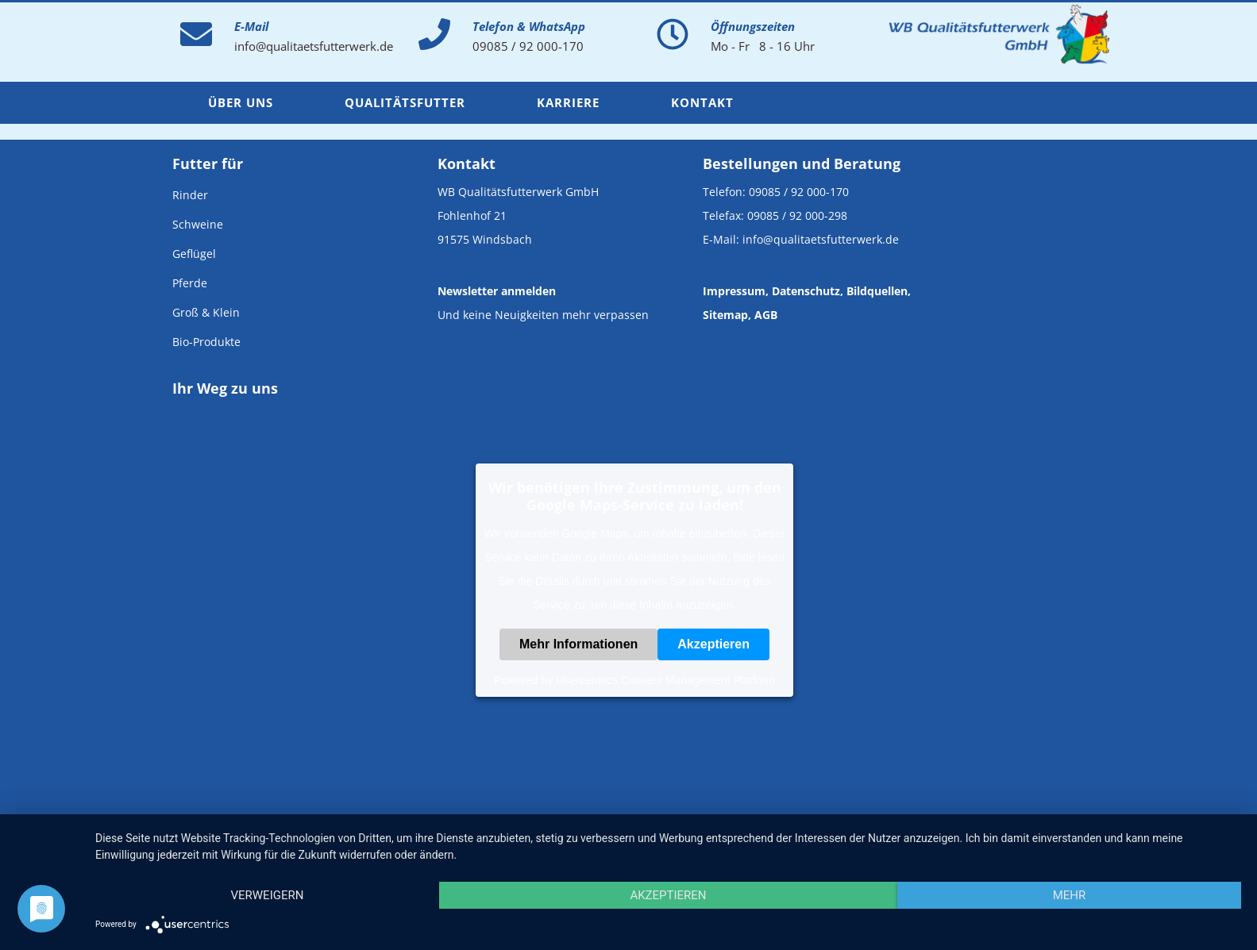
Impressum (734, 290)
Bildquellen (877, 290)
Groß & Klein (206, 312)
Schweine (197, 224)
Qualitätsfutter (405, 102)
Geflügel (194, 253)
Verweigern (266, 895)
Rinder (190, 194)
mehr (1069, 895)
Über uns (240, 102)
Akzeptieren (713, 644)
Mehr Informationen (578, 644)
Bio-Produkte (206, 341)
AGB (765, 314)
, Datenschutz (802, 290)
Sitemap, (727, 314)
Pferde (189, 282)
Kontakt (702, 102)
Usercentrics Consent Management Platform (665, 680)
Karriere (568, 102)
